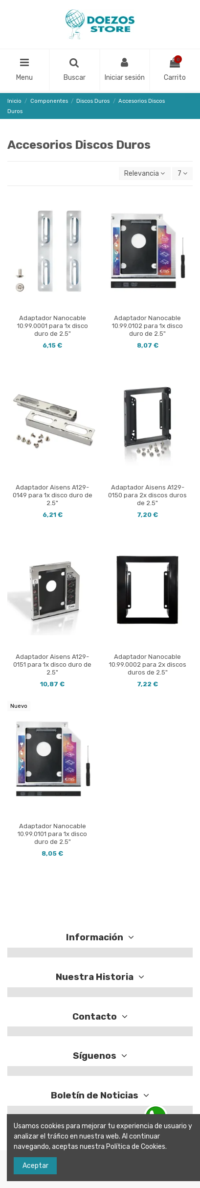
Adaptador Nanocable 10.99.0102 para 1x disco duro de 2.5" (147, 325)
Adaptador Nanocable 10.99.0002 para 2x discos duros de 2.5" (147, 664)
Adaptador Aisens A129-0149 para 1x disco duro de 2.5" (52, 495)
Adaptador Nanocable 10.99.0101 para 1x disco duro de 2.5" (52, 833)
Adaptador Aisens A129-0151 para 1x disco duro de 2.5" (52, 664)
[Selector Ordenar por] (144, 173)
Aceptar (35, 1166)
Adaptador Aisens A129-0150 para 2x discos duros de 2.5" (147, 495)
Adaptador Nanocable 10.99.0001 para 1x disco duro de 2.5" (52, 325)
